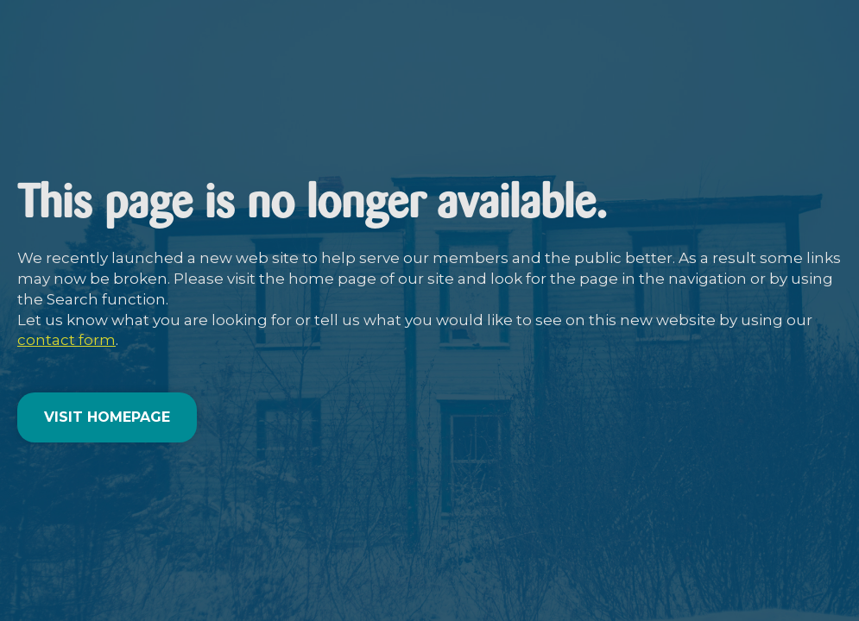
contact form (66, 339)
